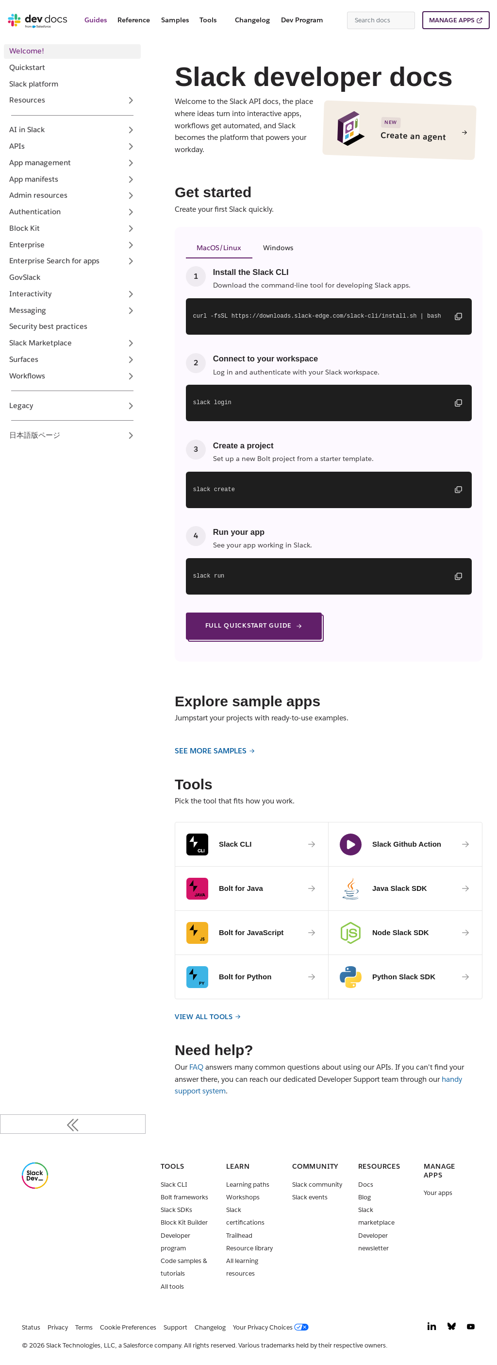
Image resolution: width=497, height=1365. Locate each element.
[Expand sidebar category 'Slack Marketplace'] (131, 343)
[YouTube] (470, 1329)
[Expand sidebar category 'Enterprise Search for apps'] (131, 261)
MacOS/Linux (219, 247)
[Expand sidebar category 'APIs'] (131, 146)
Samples (175, 20)
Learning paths (247, 1184)
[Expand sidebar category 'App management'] (131, 162)
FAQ (196, 1067)
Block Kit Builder (184, 1222)
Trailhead (239, 1235)
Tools (207, 20)
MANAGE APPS (451, 20)
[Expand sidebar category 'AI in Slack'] (131, 130)
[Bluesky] (451, 1329)
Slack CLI (174, 1184)
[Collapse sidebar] (73, 1124)
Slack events (310, 1197)
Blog (364, 1197)
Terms (84, 1327)
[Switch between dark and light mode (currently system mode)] (336, 20)
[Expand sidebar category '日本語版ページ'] (131, 435)
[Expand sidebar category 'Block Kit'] (131, 228)
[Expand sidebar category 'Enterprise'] (131, 245)
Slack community (317, 1184)
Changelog (252, 20)
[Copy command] (458, 316)
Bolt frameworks (184, 1197)
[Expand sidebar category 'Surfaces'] (131, 359)
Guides (95, 20)
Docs (365, 1184)
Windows (278, 247)
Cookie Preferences (128, 1327)
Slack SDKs (176, 1210)
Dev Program (302, 20)
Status (31, 1327)
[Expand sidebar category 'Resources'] (131, 100)
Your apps (438, 1193)
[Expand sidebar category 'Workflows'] (131, 376)
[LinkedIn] (432, 1329)
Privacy (58, 1327)
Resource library (249, 1248)
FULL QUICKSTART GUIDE (254, 625)
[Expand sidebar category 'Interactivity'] (131, 294)
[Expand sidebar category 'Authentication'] (131, 212)
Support (175, 1327)
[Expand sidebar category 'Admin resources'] (131, 195)
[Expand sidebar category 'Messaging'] (131, 310)
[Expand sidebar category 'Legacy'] (131, 405)
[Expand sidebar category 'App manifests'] (131, 179)
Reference (133, 20)
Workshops (243, 1197)
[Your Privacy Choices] (273, 1327)
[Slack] (35, 1186)
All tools (172, 1286)
